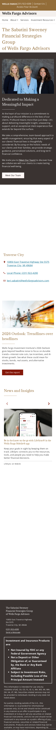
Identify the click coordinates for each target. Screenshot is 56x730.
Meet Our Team (27, 160)
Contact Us (39, 3)
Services (24, 20)
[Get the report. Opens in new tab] (12, 372)
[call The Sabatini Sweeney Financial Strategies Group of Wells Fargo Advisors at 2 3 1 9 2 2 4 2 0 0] (22, 273)
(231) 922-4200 (24, 3)
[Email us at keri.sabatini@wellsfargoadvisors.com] (28, 280)
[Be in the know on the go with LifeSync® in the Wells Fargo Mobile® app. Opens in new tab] (28, 437)
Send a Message (13, 632)
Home (5, 20)
